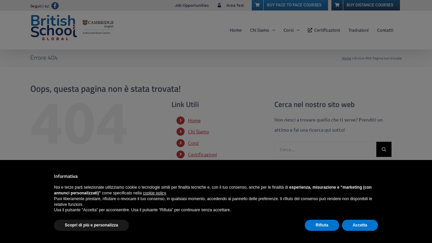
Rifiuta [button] (322, 225)
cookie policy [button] (154, 193)
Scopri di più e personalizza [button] (91, 225)
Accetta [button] (360, 225)
